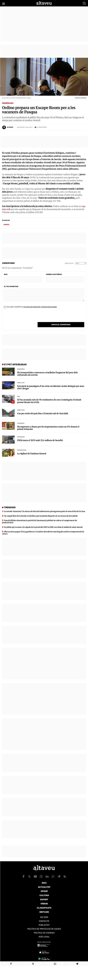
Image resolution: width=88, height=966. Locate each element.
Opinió (44, 891)
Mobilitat (21, 379)
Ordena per (69, 265)
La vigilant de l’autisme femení (31, 450)
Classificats (44, 908)
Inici (44, 883)
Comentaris (42, 127)
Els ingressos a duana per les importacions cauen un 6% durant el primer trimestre (48, 424)
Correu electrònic (54, 276)
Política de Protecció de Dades (44, 929)
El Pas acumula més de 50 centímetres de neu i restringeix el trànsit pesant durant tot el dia (49, 397)
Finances (20, 420)
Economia (21, 366)
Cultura (44, 895)
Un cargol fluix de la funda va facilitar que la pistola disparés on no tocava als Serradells (41, 512)
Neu (18, 393)
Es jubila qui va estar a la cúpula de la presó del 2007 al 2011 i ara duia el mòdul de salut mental (43, 523)
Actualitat (44, 887)
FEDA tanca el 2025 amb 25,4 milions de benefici (40, 437)
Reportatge (21, 447)
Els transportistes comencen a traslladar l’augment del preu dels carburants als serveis (47, 370)
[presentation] (23, 319)
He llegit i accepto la (30, 308)
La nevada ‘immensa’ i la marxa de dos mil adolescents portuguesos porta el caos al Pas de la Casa (44, 508)
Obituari (44, 912)
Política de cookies (44, 933)
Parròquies (7, 103)
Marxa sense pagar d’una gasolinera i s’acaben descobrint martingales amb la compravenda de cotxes (43, 529)
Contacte (44, 921)
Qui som (44, 917)
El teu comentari (11, 288)
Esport (44, 899)
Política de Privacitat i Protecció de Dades (40, 308)
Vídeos (44, 904)
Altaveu (10, 127)
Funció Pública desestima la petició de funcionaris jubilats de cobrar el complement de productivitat (39, 518)
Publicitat (44, 925)
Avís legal (44, 937)
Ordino (6, 226)
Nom (5, 276)
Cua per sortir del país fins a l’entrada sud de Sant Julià (42, 410)
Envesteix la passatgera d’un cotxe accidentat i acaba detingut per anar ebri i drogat (50, 384)
